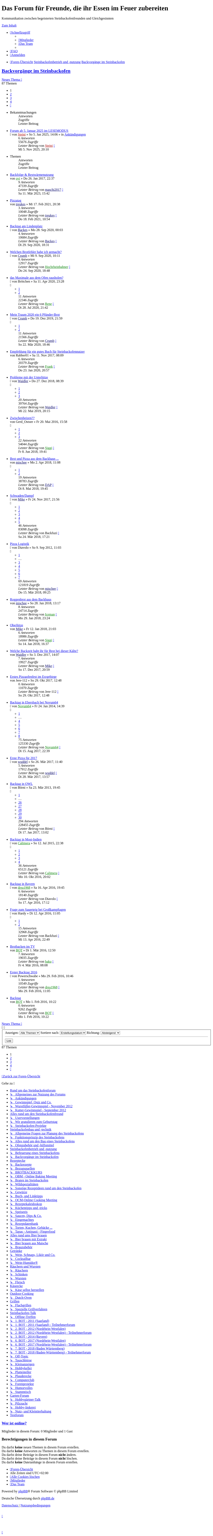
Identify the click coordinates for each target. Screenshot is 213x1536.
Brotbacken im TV (22, 946)
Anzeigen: (22, 1032)
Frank (49, 366)
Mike (21, 499)
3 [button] (11, 98)
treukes (20, 204)
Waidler (23, 381)
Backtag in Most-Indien (26, 839)
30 (20, 817)
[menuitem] (25, 40)
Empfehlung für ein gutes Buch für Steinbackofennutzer (47, 351)
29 (20, 813)
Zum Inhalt (9, 25)
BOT (19, 950)
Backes (22, 230)
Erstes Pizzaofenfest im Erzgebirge (33, 676)
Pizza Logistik (19, 544)
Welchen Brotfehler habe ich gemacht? (36, 252)
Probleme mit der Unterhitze (29, 377)
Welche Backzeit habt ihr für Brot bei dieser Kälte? (44, 651)
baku (48, 961)
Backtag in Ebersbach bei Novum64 (34, 702)
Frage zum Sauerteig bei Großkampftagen (38, 909)
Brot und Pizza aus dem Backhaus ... (34, 458)
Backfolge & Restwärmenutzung (32, 174)
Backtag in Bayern (22, 884)
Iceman (50, 614)
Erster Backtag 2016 (23, 972)
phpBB (23, 1491)
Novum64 (24, 706)
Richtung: (103, 1032)
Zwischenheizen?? (22, 418)
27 (20, 806)
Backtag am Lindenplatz (26, 226)
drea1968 (24, 887)
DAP (48, 485)
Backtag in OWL (21, 784)
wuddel (23, 762)
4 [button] (11, 101)
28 (20, 810)
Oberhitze (16, 625)
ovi (18, 178)
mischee (21, 462)
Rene (48, 304)
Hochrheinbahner (56, 267)
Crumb (22, 255)
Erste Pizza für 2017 (23, 758)
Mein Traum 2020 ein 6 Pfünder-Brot (35, 314)
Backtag (15, 998)
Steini (22, 134)
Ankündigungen (75, 134)
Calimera (24, 843)
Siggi (48, 448)
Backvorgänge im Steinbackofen (36, 70)
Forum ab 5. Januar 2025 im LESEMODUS (39, 130)
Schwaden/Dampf (22, 495)
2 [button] (11, 94)
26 (20, 802)
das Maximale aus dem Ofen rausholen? (36, 277)
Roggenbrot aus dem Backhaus (30, 599)
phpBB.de (47, 1498)
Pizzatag (15, 200)
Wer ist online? (14, 1423)
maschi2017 (53, 189)
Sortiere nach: (63, 1032)
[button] (10, 105)
